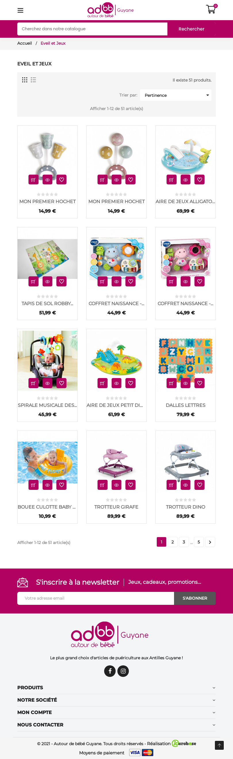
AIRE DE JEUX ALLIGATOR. (185, 201)
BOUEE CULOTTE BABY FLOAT (47, 507)
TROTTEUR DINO (185, 507)
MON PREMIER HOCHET (47, 201)
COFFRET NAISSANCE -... (116, 303)
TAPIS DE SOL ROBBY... (47, 303)
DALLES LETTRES (185, 405)
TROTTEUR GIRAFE (116, 507)
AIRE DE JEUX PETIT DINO (116, 405)
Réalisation (171, 743)
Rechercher (191, 29)
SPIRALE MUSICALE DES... (47, 405)
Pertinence (177, 95)
